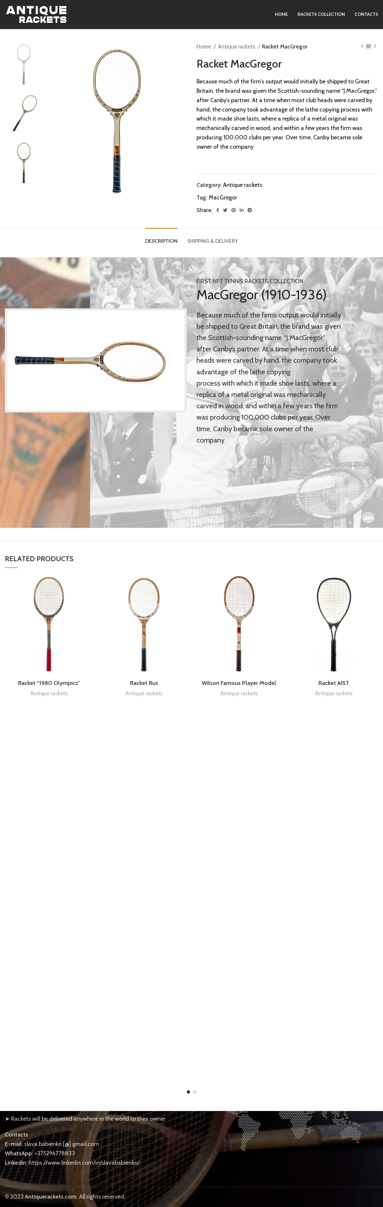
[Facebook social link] (217, 210)
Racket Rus (144, 683)
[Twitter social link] (225, 210)
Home (204, 46)
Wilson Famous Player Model (239, 683)
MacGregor (223, 197)
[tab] (161, 238)
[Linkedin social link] (242, 210)
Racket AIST (333, 683)
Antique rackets (237, 46)
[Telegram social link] (250, 210)
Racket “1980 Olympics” (49, 683)
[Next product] (375, 46)
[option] (24, 64)
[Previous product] (362, 46)
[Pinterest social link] (233, 210)
